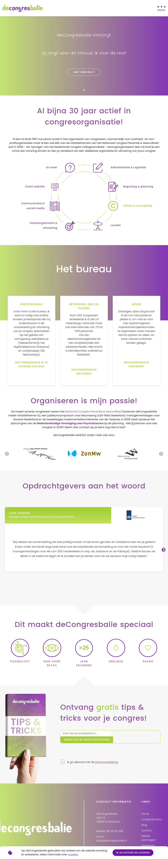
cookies (73, 854)
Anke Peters (21, 312)
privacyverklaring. (106, 757)
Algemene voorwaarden (150, 842)
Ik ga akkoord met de (92, 757)
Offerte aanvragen (148, 832)
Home (145, 808)
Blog (144, 819)
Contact (146, 825)
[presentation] (85, 746)
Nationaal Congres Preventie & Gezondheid (93, 412)
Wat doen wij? (84, 72)
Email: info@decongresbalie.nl (111, 833)
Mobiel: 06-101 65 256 (109, 826)
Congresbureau (151, 814)
